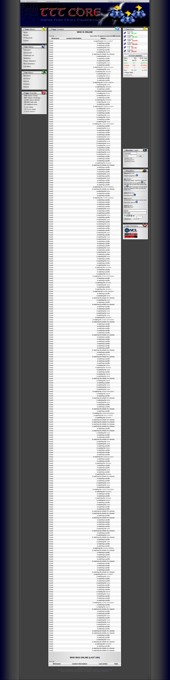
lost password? (129, 160)
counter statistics (108, 82)
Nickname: (55, 38)
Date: (116, 664)
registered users (108, 67)
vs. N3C (144, 70)
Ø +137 (134, 70)
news (108, 47)
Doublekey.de (119, 1)
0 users (26, 107)
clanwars (108, 71)
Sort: (50, 36)
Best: (125, 70)
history (108, 76)
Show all (136, 219)
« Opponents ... (129, 75)
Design (110, 1)
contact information (108, 124)
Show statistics (30, 111)
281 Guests (27, 109)
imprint (108, 52)
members (108, 100)
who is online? (108, 41)
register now (128, 158)
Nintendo (105, 671)
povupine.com (107, 670)
